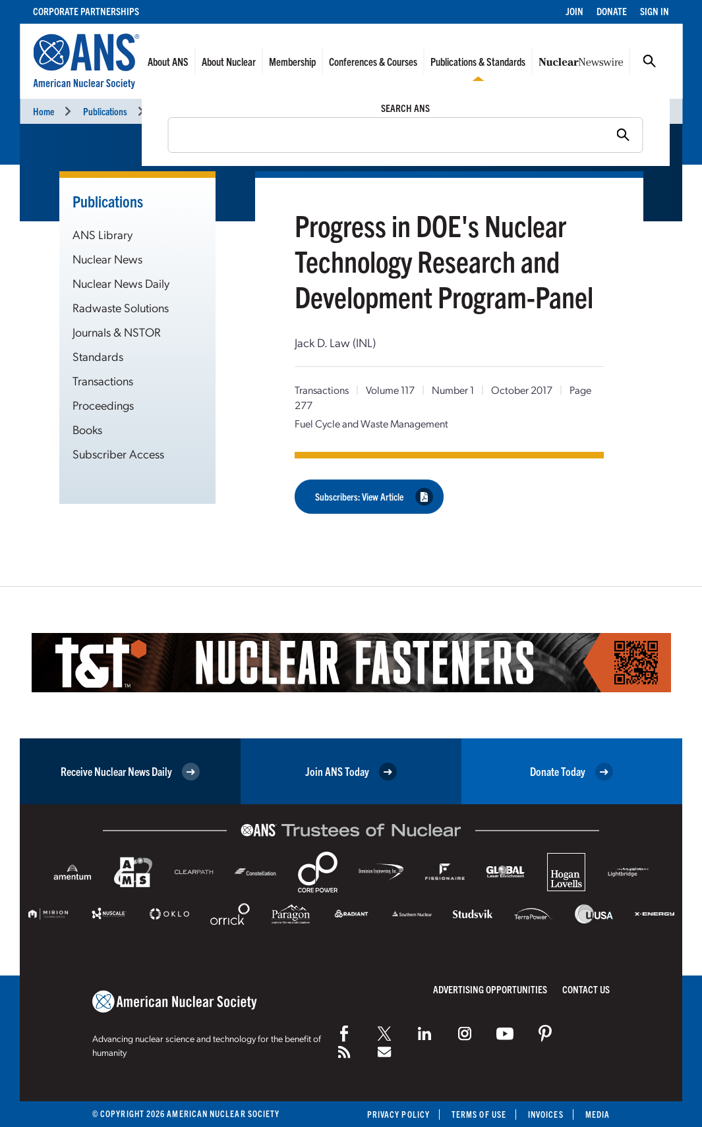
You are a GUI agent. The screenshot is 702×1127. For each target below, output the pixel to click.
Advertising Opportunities (490, 989)
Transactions (179, 111)
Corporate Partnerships (86, 11)
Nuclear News (107, 258)
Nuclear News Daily (121, 282)
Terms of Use (479, 1114)
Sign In (654, 11)
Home (43, 111)
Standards (98, 356)
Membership (292, 61)
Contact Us (586, 989)
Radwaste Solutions (121, 307)
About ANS (168, 61)
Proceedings (103, 404)
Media (597, 1114)
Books (87, 429)
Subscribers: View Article (374, 497)
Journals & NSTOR (117, 331)
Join (574, 11)
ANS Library (102, 234)
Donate (612, 11)
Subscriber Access (118, 453)
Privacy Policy (398, 1114)
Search (649, 61)
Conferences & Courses (373, 61)
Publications (105, 111)
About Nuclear (229, 61)
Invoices (546, 1114)
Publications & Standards (477, 61)
